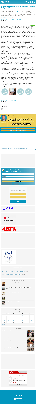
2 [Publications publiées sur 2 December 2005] (22, 315)
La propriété (10, 393)
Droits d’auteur (26, 393)
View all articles (4, 111)
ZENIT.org (19, 11)
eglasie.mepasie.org (6, 17)
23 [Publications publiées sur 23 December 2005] (22, 320)
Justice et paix (18, 19)
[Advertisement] (18, 140)
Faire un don (18, 128)
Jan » (4, 324)
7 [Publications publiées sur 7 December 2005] (13, 317)
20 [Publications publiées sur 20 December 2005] (8, 320)
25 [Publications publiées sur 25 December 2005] (31, 320)
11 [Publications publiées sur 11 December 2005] (31, 317)
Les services (15, 393)
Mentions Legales (21, 393)
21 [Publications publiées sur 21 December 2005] (13, 320)
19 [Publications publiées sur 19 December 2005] (4, 320)
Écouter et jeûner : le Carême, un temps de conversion (13, 292)
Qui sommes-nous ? (4, 393)
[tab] (13, 372)
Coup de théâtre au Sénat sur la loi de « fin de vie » (13, 301)
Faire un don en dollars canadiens (18, 130)
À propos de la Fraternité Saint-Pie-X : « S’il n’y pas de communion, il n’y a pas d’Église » (18, 287)
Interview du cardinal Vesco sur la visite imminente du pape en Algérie (12, 274)
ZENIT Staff (12, 19)
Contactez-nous (32, 393)
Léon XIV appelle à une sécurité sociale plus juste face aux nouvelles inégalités (13, 271)
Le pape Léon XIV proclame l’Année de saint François (13, 282)
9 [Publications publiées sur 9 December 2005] (22, 317)
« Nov (3, 324)
